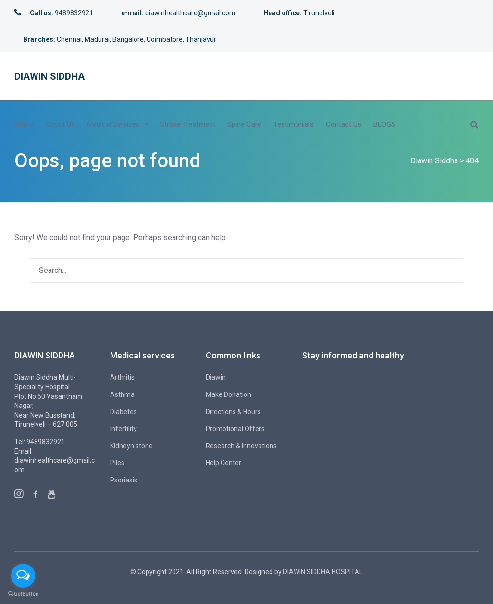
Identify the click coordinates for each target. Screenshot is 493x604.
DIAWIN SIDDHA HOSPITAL (323, 572)
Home (24, 124)
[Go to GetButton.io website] (23, 594)
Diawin (216, 377)
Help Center (223, 463)
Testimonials (293, 124)
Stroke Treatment (187, 124)
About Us (60, 124)
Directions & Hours (233, 412)
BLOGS (384, 124)
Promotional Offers (235, 428)
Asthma (122, 394)
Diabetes (123, 412)
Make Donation (228, 394)
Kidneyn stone (131, 446)
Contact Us (343, 124)
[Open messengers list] (23, 576)
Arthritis (122, 377)
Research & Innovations (241, 446)
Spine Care (244, 124)
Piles (117, 463)
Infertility (123, 428)
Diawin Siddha (49, 76)
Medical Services (113, 124)
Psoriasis (123, 480)
